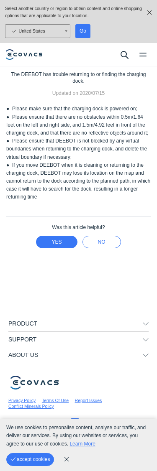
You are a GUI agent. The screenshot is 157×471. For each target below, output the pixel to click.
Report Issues (88, 400)
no (102, 242)
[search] (124, 55)
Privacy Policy (22, 400)
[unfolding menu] (145, 324)
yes (56, 242)
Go (83, 31)
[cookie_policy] (67, 459)
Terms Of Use (55, 400)
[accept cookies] (30, 459)
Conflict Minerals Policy (31, 406)
